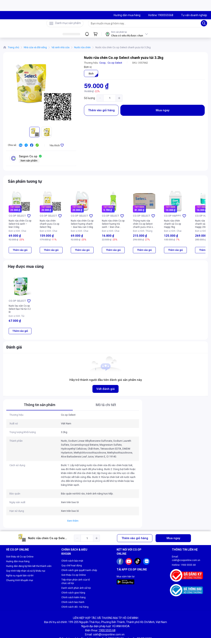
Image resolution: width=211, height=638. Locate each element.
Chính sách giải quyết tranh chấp (79, 558)
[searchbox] (144, 24)
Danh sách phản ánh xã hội (76, 576)
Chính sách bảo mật (72, 549)
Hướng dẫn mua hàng (17, 549)
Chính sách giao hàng (73, 581)
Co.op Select (115, 65)
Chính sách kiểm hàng (73, 585)
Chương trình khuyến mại (19, 568)
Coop (102, 65)
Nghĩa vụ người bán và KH (19, 564)
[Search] (204, 24)
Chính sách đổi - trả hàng (74, 595)
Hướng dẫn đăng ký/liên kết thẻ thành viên (29, 554)
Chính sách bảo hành (72, 590)
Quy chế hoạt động (71, 554)
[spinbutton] (109, 100)
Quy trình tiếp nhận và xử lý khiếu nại (25, 559)
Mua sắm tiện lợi (126, 565)
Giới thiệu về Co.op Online (19, 545)
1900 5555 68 (188, 553)
